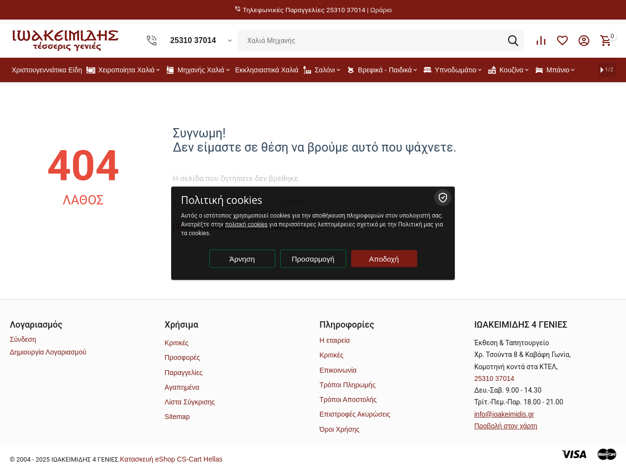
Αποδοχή (384, 258)
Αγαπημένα (182, 387)
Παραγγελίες (184, 373)
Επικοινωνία (338, 370)
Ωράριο (381, 10)
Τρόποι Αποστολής (348, 399)
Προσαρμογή (313, 258)
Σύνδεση (23, 339)
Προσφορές (182, 357)
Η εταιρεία (334, 340)
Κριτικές (177, 343)
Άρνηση (242, 258)
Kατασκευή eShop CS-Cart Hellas (171, 459)
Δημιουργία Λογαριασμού (48, 352)
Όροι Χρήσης (339, 429)
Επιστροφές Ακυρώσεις (354, 414)
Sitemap (177, 417)
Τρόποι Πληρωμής (347, 385)
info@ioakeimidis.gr (504, 414)
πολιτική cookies (246, 224)
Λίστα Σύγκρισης (190, 402)
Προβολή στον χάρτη (505, 426)
